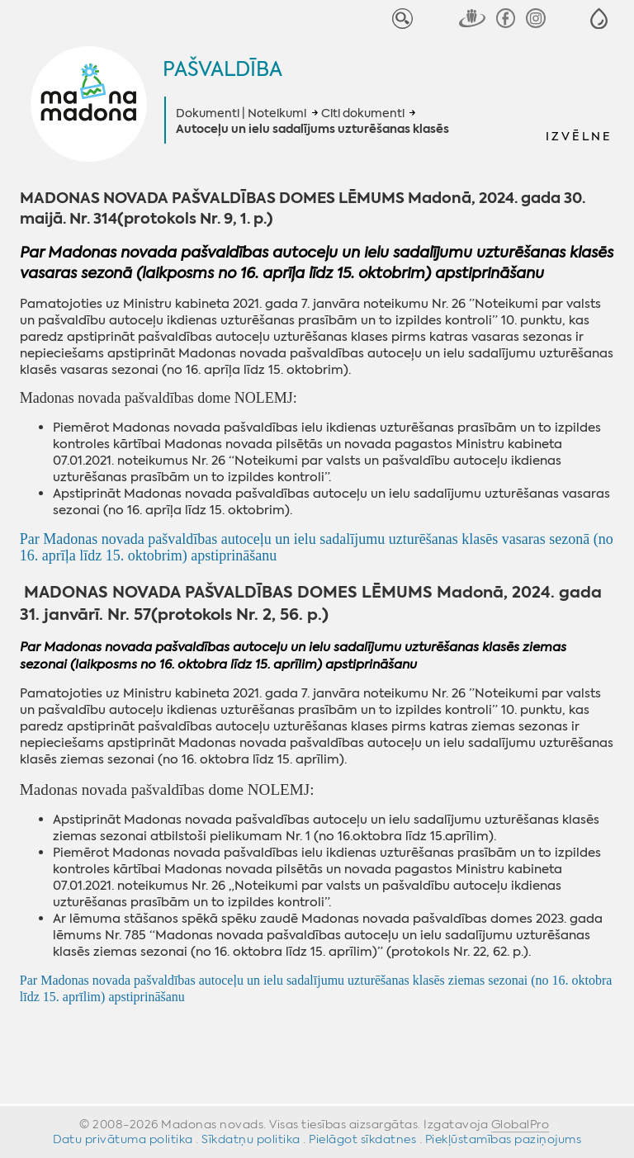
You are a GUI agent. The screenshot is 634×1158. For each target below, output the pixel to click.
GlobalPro (520, 1124)
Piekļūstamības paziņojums (503, 1139)
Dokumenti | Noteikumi (241, 113)
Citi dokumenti (363, 113)
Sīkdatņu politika (250, 1139)
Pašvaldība (222, 69)
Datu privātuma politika (123, 1139)
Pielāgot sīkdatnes (362, 1139)
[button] (599, 18)
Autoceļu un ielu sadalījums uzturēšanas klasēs (312, 129)
